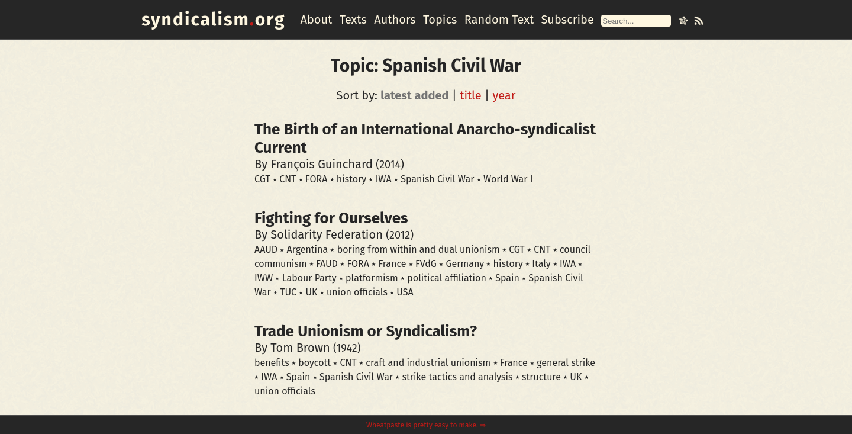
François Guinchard (321, 164)
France (392, 263)
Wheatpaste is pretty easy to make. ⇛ (426, 425)
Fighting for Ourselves (331, 218)
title (471, 95)
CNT (287, 179)
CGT (262, 179)
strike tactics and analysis (457, 376)
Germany (465, 263)
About (316, 19)
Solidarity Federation (326, 234)
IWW (263, 278)
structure (541, 376)
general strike (566, 362)
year (503, 95)
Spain (507, 278)
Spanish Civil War (437, 179)
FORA (316, 179)
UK (311, 292)
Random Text (499, 19)
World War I (508, 179)
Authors (394, 19)
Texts (353, 19)
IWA (384, 179)
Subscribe (567, 19)
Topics (440, 19)
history (351, 179)
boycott (314, 362)
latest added (414, 95)
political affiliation (446, 278)
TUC (288, 292)
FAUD (327, 263)
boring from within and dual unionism (418, 249)
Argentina (307, 249)
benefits (271, 362)
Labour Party (309, 278)
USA (404, 292)
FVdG (426, 263)
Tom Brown (300, 347)
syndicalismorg (213, 19)
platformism (372, 278)
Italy (541, 263)
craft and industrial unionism (428, 362)
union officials (357, 292)
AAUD (265, 249)
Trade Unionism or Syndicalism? (365, 331)
